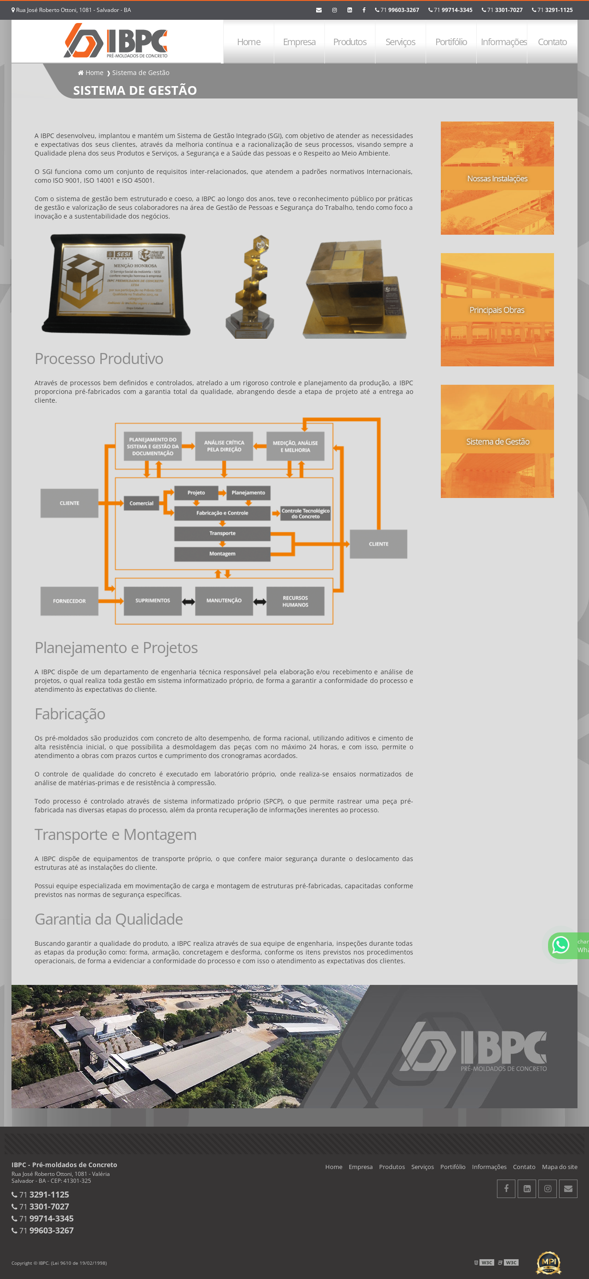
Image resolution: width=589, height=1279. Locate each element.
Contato (552, 41)
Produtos (349, 41)
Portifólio (451, 41)
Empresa (299, 41)
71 (552, 10)
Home (248, 41)
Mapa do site (559, 1167)
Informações (504, 41)
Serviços (400, 41)
